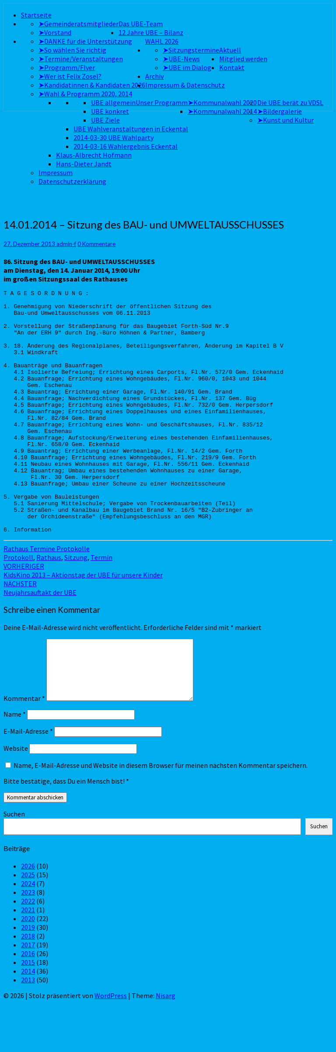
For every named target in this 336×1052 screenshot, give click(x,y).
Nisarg (165, 1044)
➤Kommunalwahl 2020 (222, 102)
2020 (28, 967)
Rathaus (48, 606)
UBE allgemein (113, 102)
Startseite (36, 15)
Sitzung (76, 606)
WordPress (110, 1044)
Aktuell (230, 50)
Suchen (14, 862)
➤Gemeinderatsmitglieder (78, 23)
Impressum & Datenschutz (185, 85)
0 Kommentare (96, 243)
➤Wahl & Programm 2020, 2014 (85, 93)
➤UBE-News (181, 58)
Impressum (55, 172)
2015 (28, 1010)
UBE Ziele (105, 120)
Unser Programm (162, 102)
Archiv (154, 76)
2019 (28, 975)
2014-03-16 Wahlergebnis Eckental (126, 146)
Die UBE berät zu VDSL (290, 102)
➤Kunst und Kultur (285, 120)
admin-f (66, 243)
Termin (101, 606)
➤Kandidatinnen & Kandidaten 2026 (91, 85)
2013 (28, 1028)
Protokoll (18, 606)
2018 (28, 984)
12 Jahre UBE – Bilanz (151, 32)
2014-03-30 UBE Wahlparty (114, 137)
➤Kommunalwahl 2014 (222, 111)
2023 (28, 940)
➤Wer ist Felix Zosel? (70, 76)
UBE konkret (110, 111)
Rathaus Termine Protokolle (47, 597)
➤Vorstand (54, 32)
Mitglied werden (243, 58)
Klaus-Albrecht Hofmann (94, 155)
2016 (28, 1002)
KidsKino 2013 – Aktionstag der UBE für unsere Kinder (83, 619)
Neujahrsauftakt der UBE (40, 636)
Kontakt (232, 67)
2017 (28, 993)
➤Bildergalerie (279, 111)
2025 (28, 923)
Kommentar (24, 746)
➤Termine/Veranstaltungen (80, 58)
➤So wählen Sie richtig (72, 50)
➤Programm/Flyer (66, 67)
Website (16, 796)
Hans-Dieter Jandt (84, 163)
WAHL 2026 (161, 41)
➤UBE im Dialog (187, 67)
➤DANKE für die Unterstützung (85, 41)
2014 (28, 1019)
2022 (28, 949)
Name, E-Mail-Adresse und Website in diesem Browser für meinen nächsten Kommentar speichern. (161, 813)
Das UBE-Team (141, 23)
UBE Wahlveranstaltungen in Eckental (131, 128)
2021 (28, 958)
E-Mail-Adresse (28, 779)
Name (15, 762)
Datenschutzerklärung (72, 181)
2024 (28, 932)
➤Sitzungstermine (191, 50)
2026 (28, 914)
